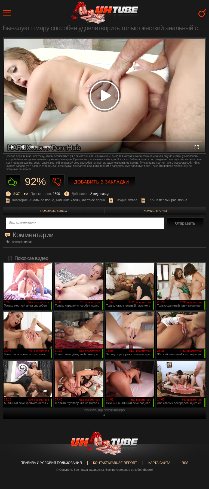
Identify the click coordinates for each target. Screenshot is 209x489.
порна (182, 200)
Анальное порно (41, 200)
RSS (185, 463)
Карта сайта (159, 463)
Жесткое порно (93, 200)
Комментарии (155, 210)
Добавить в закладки (101, 182)
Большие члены (68, 200)
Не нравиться (57, 182)
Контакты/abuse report (115, 463)
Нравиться (13, 182)
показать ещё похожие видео (104, 410)
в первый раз (166, 200)
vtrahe (132, 200)
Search (202, 13)
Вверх (197, 460)
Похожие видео (53, 210)
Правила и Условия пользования (51, 463)
